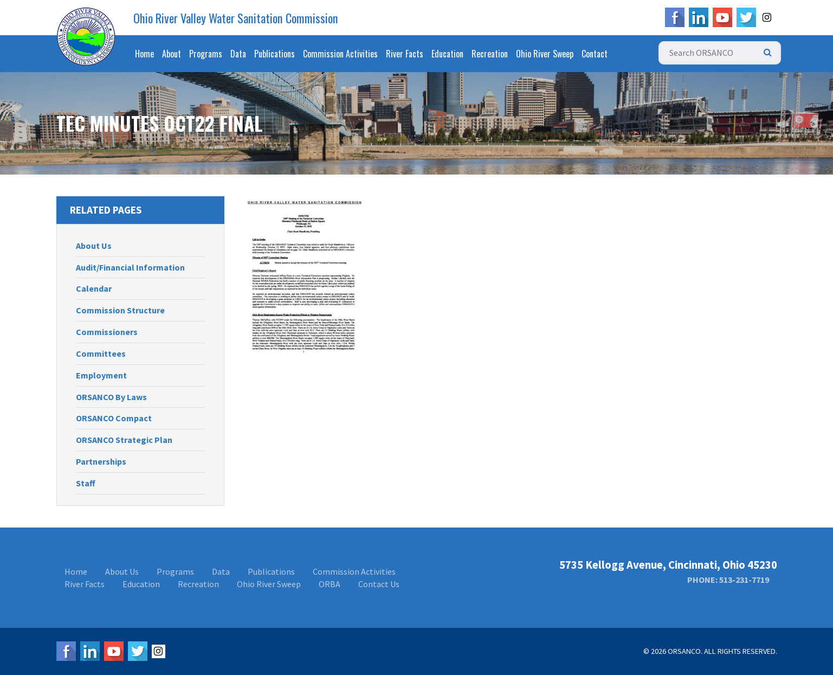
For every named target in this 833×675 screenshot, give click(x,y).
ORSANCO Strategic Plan (124, 439)
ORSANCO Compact (114, 418)
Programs (205, 53)
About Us (94, 245)
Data (238, 53)
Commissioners (107, 331)
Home (144, 53)
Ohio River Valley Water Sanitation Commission (235, 18)
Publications (274, 53)
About (171, 53)
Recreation (490, 53)
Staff (85, 483)
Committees (101, 353)
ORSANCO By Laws (111, 396)
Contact (595, 53)
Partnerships (101, 461)
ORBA (329, 583)
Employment (101, 375)
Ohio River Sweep (544, 53)
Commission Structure (120, 310)
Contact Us (378, 583)
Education (447, 53)
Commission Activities (340, 53)
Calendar (94, 288)
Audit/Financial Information (130, 267)
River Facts (404, 53)
